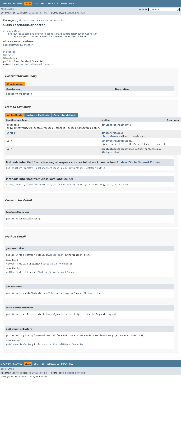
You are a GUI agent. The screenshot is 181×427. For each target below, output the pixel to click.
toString (98, 184)
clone (9, 184)
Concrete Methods (65, 115)
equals (20, 184)
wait (109, 184)
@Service (8, 55)
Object (68, 179)
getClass (45, 184)
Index (64, 3)
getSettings (76, 168)
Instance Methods (37, 115)
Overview (6, 3)
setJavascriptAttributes (117, 141)
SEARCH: (143, 10)
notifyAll (84, 184)
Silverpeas (23, 376)
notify (71, 184)
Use (36, 3)
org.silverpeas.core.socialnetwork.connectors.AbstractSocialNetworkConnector (52, 33)
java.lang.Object (12, 31)
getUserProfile (95, 168)
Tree (42, 3)
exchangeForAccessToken (51, 168)
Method (43, 13)
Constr (33, 13)
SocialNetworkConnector (18, 45)
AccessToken (110, 136)
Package (17, 3)
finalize (32, 184)
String (11, 133)
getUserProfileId (112, 133)
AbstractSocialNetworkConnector (34, 64)
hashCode (59, 184)
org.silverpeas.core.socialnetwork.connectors (39, 20)
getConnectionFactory (115, 125)
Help (71, 3)
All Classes (7, 9)
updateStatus (110, 149)
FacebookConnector (17, 94)
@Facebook (9, 52)
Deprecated (52, 3)
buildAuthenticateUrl (19, 168)
